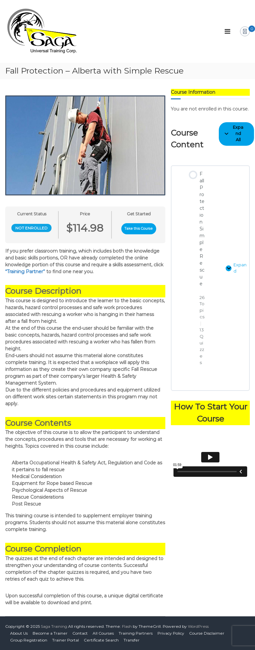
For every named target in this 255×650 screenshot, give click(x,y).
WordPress (198, 626)
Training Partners (136, 633)
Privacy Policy (171, 633)
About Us (19, 633)
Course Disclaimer (206, 633)
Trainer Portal (65, 640)
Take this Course (139, 228)
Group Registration (28, 640)
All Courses (103, 633)
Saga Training (54, 626)
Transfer (132, 640)
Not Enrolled (31, 227)
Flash (127, 626)
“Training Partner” (25, 272)
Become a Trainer (50, 633)
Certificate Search (101, 640)
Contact (80, 633)
